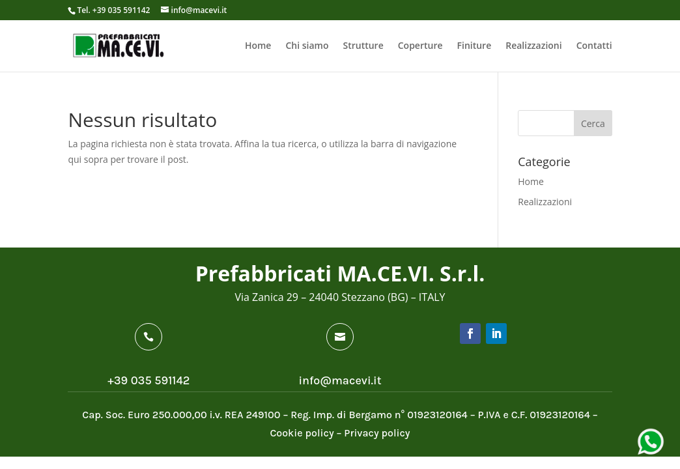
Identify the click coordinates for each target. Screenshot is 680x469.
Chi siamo (306, 46)
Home (258, 46)
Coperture (420, 46)
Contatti (594, 46)
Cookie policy (301, 433)
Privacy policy (377, 433)
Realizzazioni (533, 46)
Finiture (474, 46)
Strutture (363, 46)
